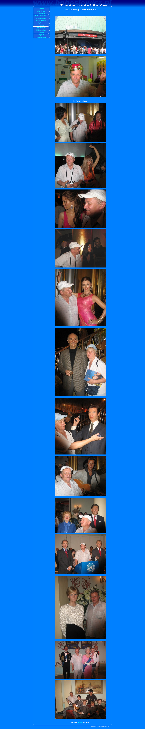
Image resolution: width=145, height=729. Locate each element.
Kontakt (41, 32)
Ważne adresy (41, 27)
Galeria (41, 25)
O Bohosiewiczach (41, 16)
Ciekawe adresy (41, 30)
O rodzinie (41, 13)
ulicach (80, 722)
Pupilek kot (41, 23)
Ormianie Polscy (41, 18)
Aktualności (41, 11)
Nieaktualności (41, 37)
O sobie (41, 8)
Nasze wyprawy (41, 20)
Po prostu (41, 35)
